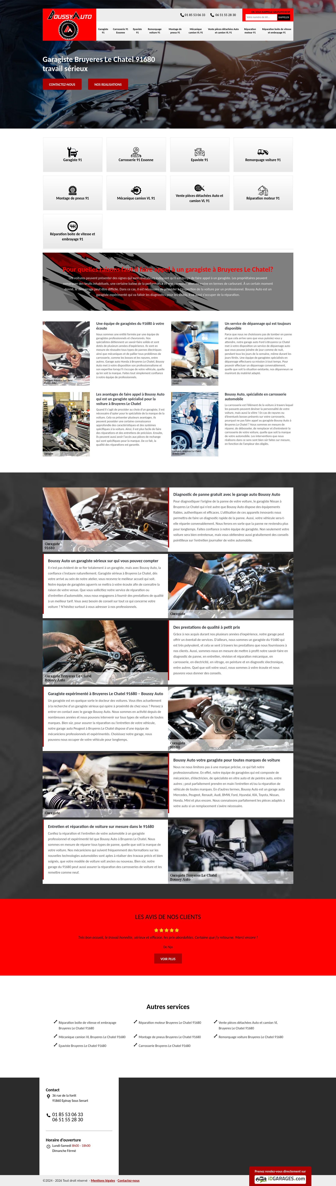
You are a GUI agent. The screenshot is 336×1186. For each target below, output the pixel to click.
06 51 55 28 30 (223, 15)
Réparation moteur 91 (250, 31)
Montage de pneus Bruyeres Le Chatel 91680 (170, 1037)
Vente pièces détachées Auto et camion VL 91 (223, 31)
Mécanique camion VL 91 (196, 31)
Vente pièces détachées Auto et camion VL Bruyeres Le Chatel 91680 (248, 1025)
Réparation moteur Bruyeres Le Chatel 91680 (170, 1023)
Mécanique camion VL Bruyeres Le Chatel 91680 (92, 1037)
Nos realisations (108, 84)
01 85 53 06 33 (192, 15)
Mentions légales (103, 1181)
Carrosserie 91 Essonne (120, 31)
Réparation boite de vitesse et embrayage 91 (276, 31)
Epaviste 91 (137, 31)
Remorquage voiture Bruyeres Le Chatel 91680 (251, 1037)
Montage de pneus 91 (175, 31)
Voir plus (168, 959)
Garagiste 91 (103, 31)
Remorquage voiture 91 (154, 31)
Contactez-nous (62, 84)
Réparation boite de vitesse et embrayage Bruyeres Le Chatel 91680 (87, 1025)
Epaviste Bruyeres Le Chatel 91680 (82, 1046)
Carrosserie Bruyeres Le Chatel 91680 (164, 1046)
